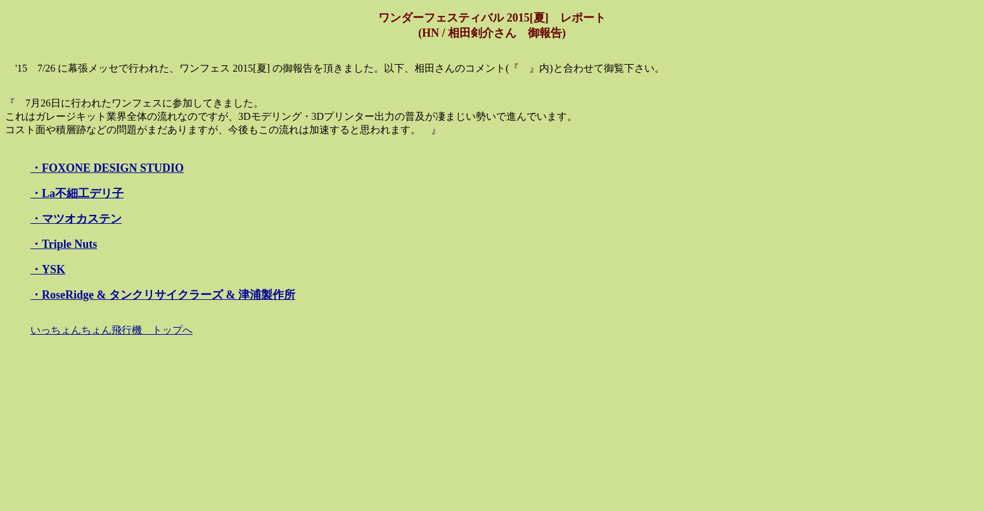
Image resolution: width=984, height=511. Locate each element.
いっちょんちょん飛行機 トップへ (111, 330)
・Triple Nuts (63, 244)
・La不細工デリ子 (77, 193)
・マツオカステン (76, 218)
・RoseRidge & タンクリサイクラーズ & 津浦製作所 (162, 294)
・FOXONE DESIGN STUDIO (107, 168)
